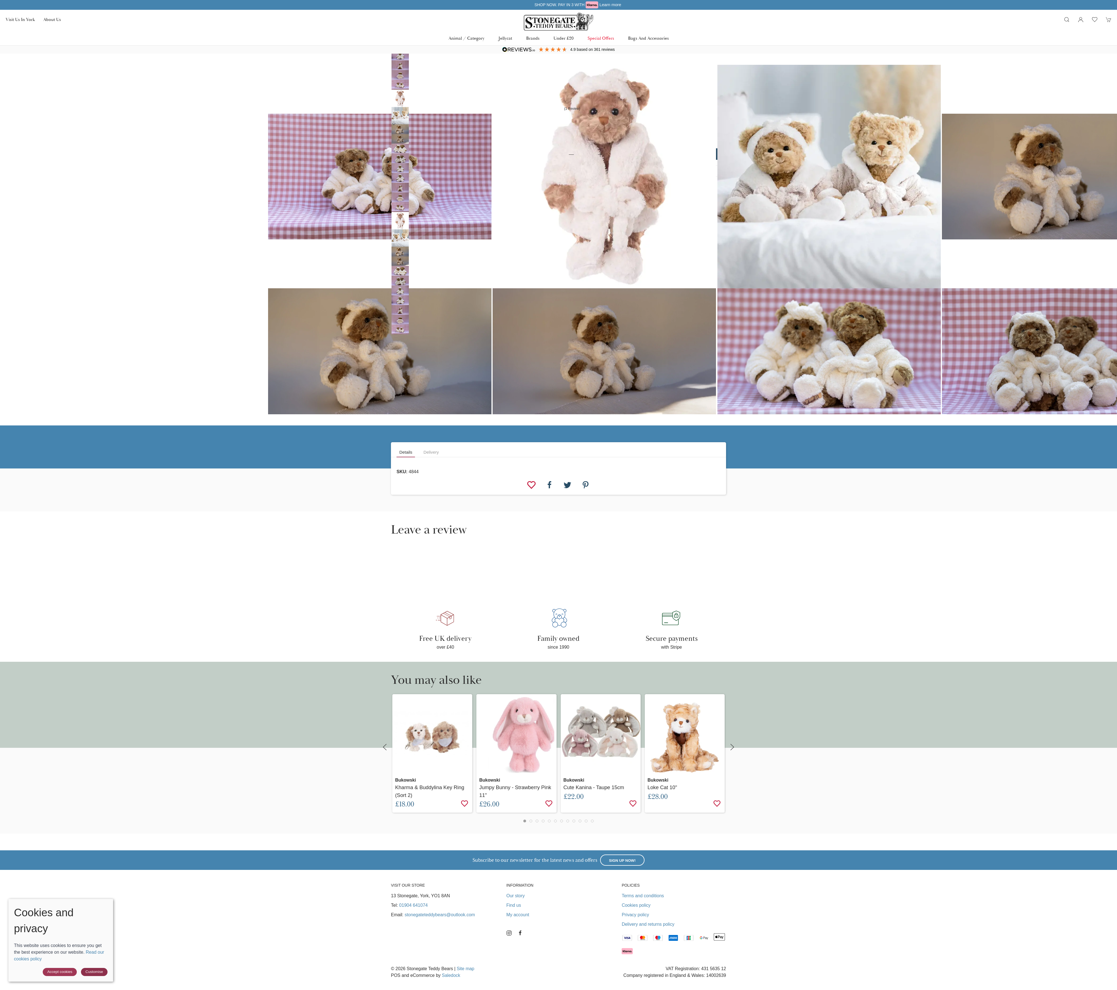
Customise (94, 972)
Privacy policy (635, 914)
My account (517, 914)
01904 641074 (413, 905)
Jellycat (505, 38)
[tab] (524, 821)
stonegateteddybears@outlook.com (440, 914)
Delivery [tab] (431, 452)
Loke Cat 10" (662, 787)
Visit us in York (20, 19)
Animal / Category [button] (466, 38)
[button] (1067, 19)
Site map (465, 968)
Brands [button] (533, 38)
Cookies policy (636, 905)
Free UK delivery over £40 (558, 4)
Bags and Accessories (648, 38)
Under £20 (563, 38)
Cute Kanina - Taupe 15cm (594, 787)
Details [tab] (405, 452)
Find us (513, 905)
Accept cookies (59, 972)
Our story (515, 895)
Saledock (451, 975)
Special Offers (601, 38)
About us (52, 19)
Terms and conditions (643, 895)
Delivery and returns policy (648, 924)
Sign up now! (622, 860)
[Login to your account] (1080, 19)
